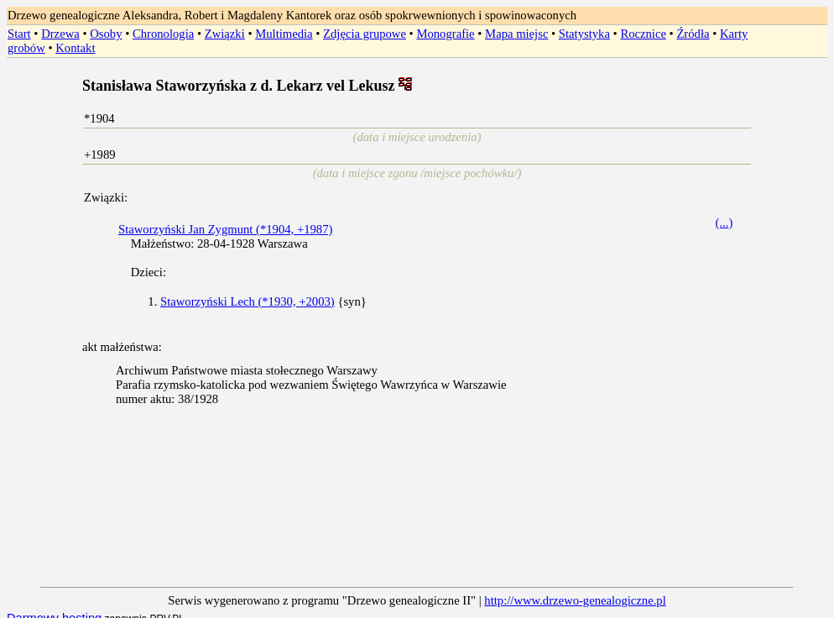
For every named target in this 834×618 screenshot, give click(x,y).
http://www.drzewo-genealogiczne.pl (574, 587)
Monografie (445, 33)
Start (19, 33)
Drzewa (60, 33)
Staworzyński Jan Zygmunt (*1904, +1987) (225, 229)
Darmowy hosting (54, 604)
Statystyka (584, 33)
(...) (724, 222)
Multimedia (283, 33)
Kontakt (75, 48)
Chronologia (163, 33)
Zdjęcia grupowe (364, 33)
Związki (225, 33)
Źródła (692, 33)
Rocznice (643, 33)
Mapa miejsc (516, 33)
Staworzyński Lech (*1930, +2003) (247, 301)
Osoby (106, 33)
